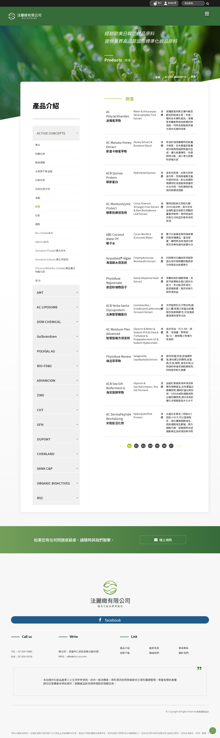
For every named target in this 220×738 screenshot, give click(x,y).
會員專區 (183, 647)
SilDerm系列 (42, 241)
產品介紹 (125, 647)
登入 (158, 2)
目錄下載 (125, 652)
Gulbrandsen (47, 336)
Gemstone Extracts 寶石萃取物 (51, 259)
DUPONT (44, 439)
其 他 (38, 280)
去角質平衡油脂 (43, 171)
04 (150, 445)
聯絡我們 (154, 652)
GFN (40, 424)
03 (143, 445)
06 (164, 445)
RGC (40, 497)
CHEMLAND (45, 453)
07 (171, 445)
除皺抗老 (40, 153)
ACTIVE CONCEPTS (51, 133)
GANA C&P (44, 468)
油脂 (37, 197)
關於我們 (183, 652)
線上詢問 (163, 539)
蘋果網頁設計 (202, 711)
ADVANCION (46, 380)
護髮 (37, 224)
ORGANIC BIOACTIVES (53, 483)
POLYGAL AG (46, 350)
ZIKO (40, 395)
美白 (37, 144)
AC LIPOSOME (47, 307)
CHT (40, 409)
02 (136, 445)
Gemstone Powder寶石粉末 (50, 250)
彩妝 (37, 215)
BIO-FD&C (44, 365)
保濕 (37, 206)
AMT (40, 292)
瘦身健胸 (40, 162)
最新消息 (154, 647)
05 (157, 445)
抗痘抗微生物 (42, 188)
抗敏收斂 (40, 180)
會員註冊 (170, 2)
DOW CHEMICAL (49, 321)
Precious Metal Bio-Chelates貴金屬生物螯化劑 (55, 269)
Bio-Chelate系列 (44, 233)
